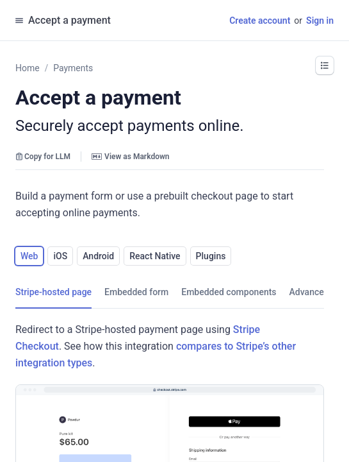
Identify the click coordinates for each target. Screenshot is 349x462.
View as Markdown (130, 156)
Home (27, 68)
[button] (325, 65)
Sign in (320, 20)
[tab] (53, 292)
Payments (73, 68)
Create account (259, 20)
